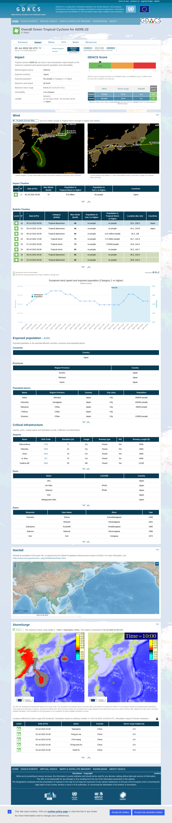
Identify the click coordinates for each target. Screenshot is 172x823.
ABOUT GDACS (117, 769)
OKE (46, 449)
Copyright (88, 773)
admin (157, 1)
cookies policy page (57, 811)
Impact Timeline (21, 183)
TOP (157, 115)
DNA (46, 463)
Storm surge (123, 89)
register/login (147, 1)
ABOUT (113, 21)
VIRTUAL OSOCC (49, 21)
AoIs (47, 338)
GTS (63, 42)
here (112, 79)
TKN (46, 444)
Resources (91, 42)
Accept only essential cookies (148, 812)
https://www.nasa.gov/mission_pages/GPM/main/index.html (39, 558)
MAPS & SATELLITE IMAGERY (75, 21)
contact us (135, 1)
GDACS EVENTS (29, 21)
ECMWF (110, 48)
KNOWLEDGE (100, 21)
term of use (124, 1)
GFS (88, 48)
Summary (23, 42)
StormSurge (21, 624)
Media (76, 42)
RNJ (46, 454)
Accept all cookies (120, 812)
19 (21, 195)
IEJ (45, 458)
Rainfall (141, 89)
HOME (15, 21)
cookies (157, 773)
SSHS (96, 121)
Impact (38, 42)
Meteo (51, 42)
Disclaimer (77, 773)
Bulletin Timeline (21, 209)
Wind (104, 89)
